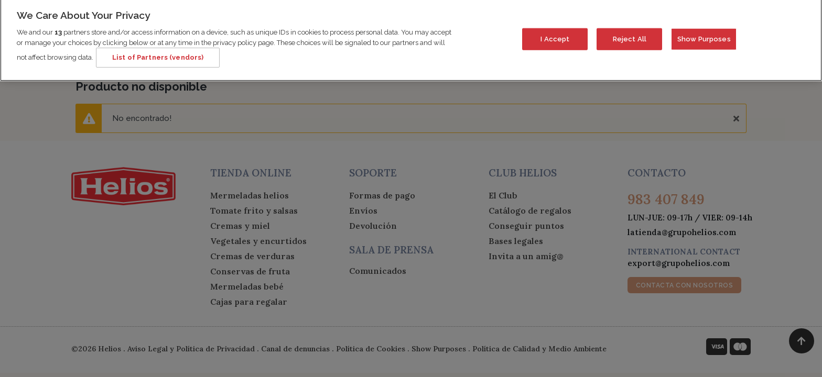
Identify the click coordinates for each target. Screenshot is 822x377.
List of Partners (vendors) (157, 53)
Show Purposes (704, 34)
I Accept (554, 34)
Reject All (629, 34)
